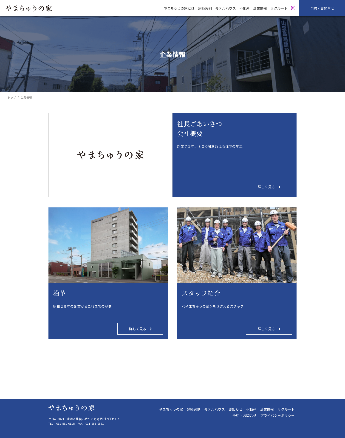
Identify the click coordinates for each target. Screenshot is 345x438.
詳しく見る (269, 186)
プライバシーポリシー (277, 415)
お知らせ (235, 409)
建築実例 (194, 409)
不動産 (251, 409)
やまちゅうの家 (171, 409)
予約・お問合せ (322, 8)
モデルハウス (214, 409)
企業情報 (267, 409)
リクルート (286, 409)
